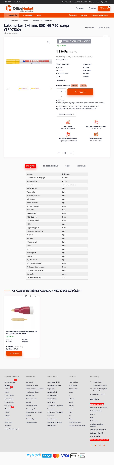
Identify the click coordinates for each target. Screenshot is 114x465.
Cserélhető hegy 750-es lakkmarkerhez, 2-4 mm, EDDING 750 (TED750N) (21, 332)
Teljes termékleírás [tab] (50, 166)
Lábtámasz (50, 415)
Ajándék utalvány (67, 2)
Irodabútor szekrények (11, 429)
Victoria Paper (73, 385)
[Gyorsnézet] (35, 296)
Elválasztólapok (31, 419)
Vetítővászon (51, 409)
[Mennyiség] (61, 92)
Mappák (28, 415)
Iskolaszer (7, 425)
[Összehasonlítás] (26, 296)
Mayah (71, 402)
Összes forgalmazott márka (77, 425)
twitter (95, 445)
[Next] (50, 88)
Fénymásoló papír (10, 382)
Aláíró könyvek (30, 409)
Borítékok (7, 385)
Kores (70, 419)
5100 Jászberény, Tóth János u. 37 (100, 390)
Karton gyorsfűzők (31, 405)
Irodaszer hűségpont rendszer (99, 440)
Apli (70, 415)
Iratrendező (8, 389)
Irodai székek (8, 399)
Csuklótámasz (51, 419)
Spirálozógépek (52, 392)
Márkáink (84, 15)
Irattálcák (29, 402)
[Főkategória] (5, 21)
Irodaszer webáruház (96, 433)
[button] (11, 15)
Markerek (36, 21)
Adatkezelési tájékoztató (98, 430)
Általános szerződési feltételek (96, 425)
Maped (71, 409)
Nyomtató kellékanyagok (55, 412)
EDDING (83, 86)
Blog (97, 2)
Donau (71, 392)
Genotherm (7, 405)
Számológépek (9, 395)
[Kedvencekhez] (105, 36)
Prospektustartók (31, 422)
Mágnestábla (8, 409)
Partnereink (94, 421)
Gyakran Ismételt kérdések (98, 407)
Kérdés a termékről (65, 153)
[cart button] (104, 8)
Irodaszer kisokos (96, 411)
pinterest (100, 445)
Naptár (6, 392)
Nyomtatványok (9, 402)
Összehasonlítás (58, 153)
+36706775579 (7, 2)
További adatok (60, 80)
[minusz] (57, 91)
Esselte (71, 405)
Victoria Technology (75, 422)
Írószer (6, 419)
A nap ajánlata (27, 15)
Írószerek (25, 21)
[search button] (80, 8)
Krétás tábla (51, 402)
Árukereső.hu (33, 457)
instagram (104, 445)
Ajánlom (71, 153)
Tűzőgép (7, 415)
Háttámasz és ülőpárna (54, 422)
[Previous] (7, 88)
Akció (39, 15)
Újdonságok (73, 15)
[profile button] (92, 8)
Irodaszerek (14, 21)
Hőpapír (6, 412)
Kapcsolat (104, 2)
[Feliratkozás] (66, 114)
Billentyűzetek (51, 425)
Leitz (70, 412)
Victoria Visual (73, 389)
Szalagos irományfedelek (34, 412)
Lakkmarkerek (48, 21)
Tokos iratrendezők (32, 385)
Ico (70, 395)
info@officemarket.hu (20, 2)
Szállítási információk (80, 2)
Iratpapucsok (30, 395)
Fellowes (71, 399)
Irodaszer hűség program (100, 15)
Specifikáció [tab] (30, 166)
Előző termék (90, 27)
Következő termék (104, 27)
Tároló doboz (8, 422)
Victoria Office (73, 382)
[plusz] (65, 91)
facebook (91, 445)
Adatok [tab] (67, 166)
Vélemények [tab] (81, 166)
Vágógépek (51, 389)
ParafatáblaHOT (52, 395)
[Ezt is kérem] (14, 353)
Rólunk (91, 2)
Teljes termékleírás (61, 60)
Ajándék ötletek (95, 436)
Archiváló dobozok (31, 399)
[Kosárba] (80, 91)
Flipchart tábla (51, 399)
